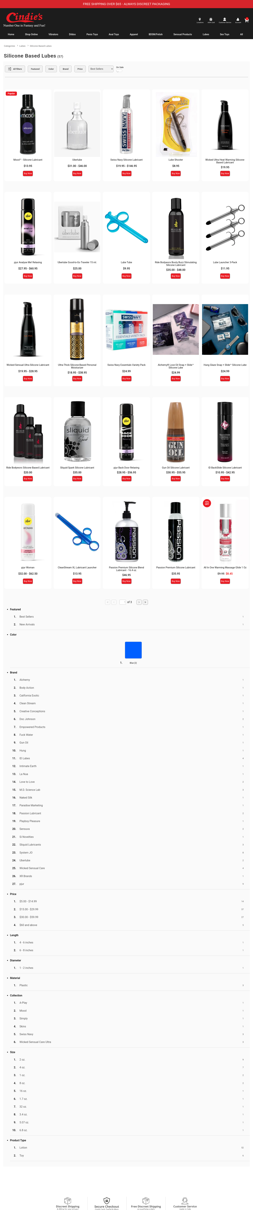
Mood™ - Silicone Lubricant (27, 159)
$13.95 (28, 166)
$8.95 (175, 166)
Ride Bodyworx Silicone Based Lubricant (28, 467)
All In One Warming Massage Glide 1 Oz (225, 567)
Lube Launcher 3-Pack (225, 262)
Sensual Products (182, 34)
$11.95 (225, 268)
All (241, 34)
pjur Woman (27, 567)
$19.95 (225, 167)
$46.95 (126, 575)
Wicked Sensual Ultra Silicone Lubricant (28, 365)
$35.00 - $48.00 (175, 269)
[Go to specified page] (122, 602)
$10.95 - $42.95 (225, 472)
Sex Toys (224, 34)
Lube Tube (126, 262)
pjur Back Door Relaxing (126, 467)
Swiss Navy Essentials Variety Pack (126, 365)
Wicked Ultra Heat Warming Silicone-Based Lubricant (225, 161)
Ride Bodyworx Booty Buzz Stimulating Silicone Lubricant (175, 264)
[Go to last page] (145, 602)
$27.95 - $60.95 (27, 268)
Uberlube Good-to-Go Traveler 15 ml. (77, 262)
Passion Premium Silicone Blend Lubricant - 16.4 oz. (126, 569)
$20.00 (28, 472)
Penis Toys (92, 34)
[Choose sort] (101, 69)
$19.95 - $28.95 (27, 371)
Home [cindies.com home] (11, 34)
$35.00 (77, 472)
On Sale (120, 69)
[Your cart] (246, 20)
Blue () (133, 663)
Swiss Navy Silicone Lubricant (126, 159)
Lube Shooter (176, 159)
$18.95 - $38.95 (77, 372)
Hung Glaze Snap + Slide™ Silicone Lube (225, 365)
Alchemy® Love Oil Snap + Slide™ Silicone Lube (176, 366)
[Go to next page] (139, 602)
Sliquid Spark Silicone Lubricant (77, 467)
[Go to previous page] (113, 602)
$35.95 (176, 573)
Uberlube (77, 159)
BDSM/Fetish (156, 34)
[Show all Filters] (15, 69)
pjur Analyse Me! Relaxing (28, 262)
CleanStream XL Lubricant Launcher (77, 567)
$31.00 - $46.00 (77, 166)
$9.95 (126, 268)
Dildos (72, 34)
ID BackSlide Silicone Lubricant (225, 467)
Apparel (134, 34)
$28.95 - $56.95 (126, 472)
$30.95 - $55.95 (175, 472)
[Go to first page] (107, 602)
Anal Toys (114, 34)
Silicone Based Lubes (40, 46)
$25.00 (77, 268)
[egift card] (211, 20)
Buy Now (28, 173)
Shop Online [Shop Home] (31, 34)
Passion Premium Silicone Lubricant (175, 567)
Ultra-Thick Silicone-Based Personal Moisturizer (77, 366)
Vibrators (53, 34)
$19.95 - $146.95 (126, 166)
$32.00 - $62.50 (27, 573)
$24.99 (126, 371)
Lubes (206, 34)
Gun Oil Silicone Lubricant (176, 467)
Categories (9, 46)
